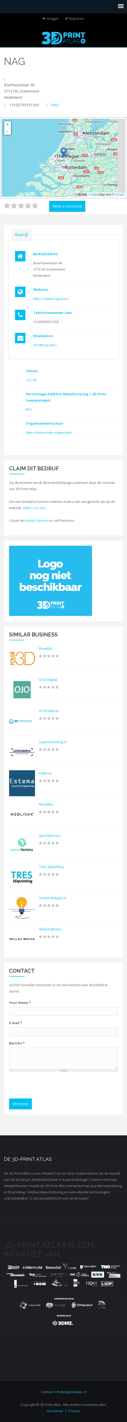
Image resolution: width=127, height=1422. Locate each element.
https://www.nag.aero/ (51, 298)
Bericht (17, 1043)
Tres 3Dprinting (51, 867)
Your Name (20, 1002)
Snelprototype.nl (52, 898)
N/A (29, 409)
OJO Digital (48, 680)
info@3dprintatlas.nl (70, 1392)
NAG (55, 104)
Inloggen (53, 18)
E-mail (15, 1023)
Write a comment (67, 206)
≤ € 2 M (31, 380)
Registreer (76, 18)
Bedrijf (21, 235)
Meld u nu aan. (34, 507)
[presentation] (51, 1086)
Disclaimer (55, 1410)
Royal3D (45, 648)
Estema (45, 773)
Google (119, 194)
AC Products (49, 711)
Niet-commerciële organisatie (49, 432)
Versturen (20, 1103)
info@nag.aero (45, 345)
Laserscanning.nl (53, 742)
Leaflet (92, 194)
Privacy (74, 1410)
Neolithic (46, 804)
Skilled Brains (50, 929)
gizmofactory (50, 836)
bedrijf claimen (36, 520)
